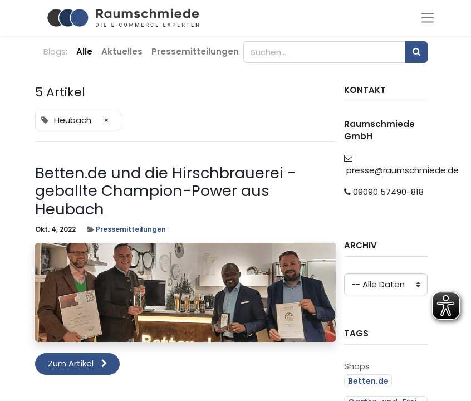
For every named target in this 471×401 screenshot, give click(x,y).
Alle (84, 51)
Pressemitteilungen (131, 229)
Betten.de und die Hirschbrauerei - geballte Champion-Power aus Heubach (165, 191)
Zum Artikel (77, 363)
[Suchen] (416, 52)
